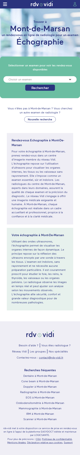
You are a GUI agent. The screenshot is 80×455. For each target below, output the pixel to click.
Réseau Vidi (19, 351)
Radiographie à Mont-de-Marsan (40, 392)
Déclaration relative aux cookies (44, 442)
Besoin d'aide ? (28, 345)
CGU (38, 439)
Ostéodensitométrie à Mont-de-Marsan (40, 402)
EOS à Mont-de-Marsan (40, 397)
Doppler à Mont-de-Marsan (40, 386)
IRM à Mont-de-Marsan (40, 413)
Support (68, 442)
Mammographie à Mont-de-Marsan (40, 408)
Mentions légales (16, 442)
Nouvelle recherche (40, 119)
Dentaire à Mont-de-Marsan (40, 375)
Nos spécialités (58, 351)
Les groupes (38, 351)
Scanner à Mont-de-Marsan (40, 419)
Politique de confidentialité (57, 439)
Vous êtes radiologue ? (56, 345)
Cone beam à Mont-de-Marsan (40, 381)
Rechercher (40, 88)
